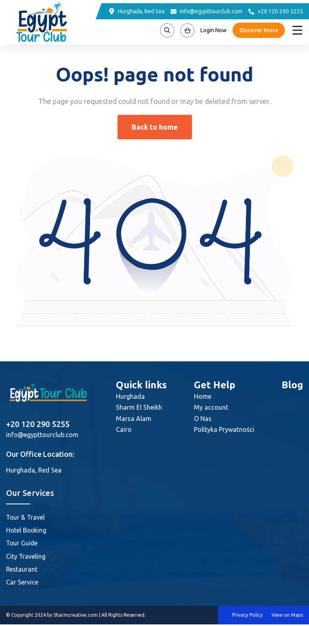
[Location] (137, 11)
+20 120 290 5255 (38, 424)
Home (202, 396)
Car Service (22, 583)
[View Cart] (187, 30)
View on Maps (287, 616)
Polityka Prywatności (224, 429)
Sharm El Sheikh (139, 407)
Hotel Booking (26, 530)
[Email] (206, 11)
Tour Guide (22, 543)
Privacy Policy (247, 616)
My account (211, 407)
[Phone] (275, 11)
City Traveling (26, 557)
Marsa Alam (133, 418)
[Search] (167, 30)
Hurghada (130, 396)
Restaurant (22, 570)
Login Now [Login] (213, 30)
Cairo (124, 429)
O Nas (203, 418)
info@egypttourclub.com (42, 434)
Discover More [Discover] (258, 30)
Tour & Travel (26, 517)
